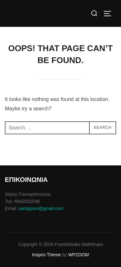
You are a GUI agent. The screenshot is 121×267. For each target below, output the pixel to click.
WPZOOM (78, 254)
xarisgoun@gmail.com (41, 208)
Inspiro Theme (46, 254)
